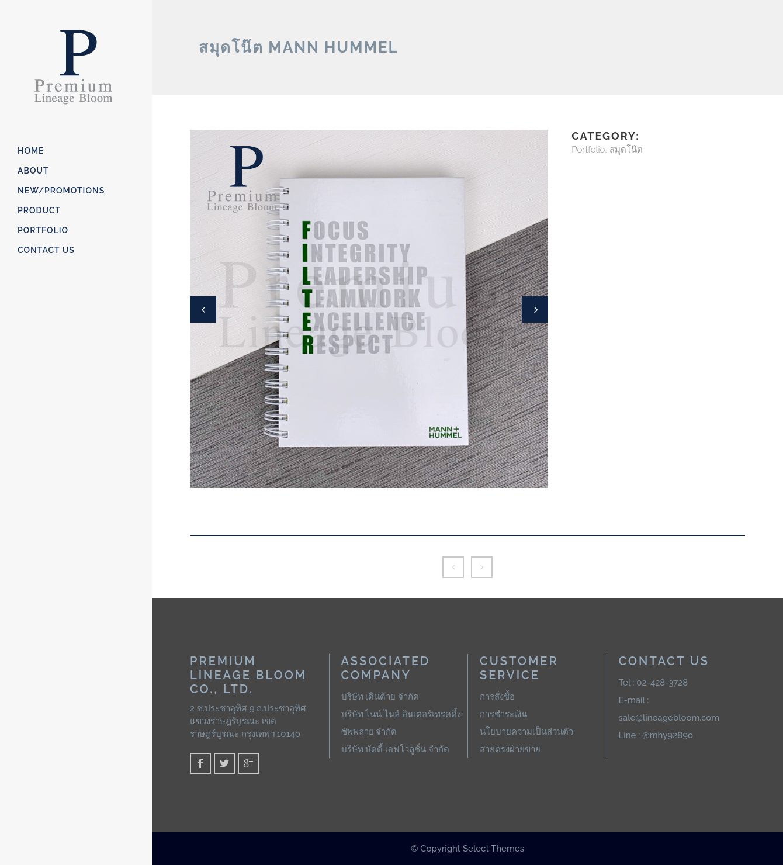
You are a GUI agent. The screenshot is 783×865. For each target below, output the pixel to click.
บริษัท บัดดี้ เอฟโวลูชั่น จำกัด (395, 749)
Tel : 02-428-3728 (653, 682)
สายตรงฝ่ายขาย (510, 749)
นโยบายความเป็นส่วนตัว (526, 731)
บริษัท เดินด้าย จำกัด (380, 696)
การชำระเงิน (503, 714)
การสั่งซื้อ (497, 696)
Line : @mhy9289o (656, 735)
